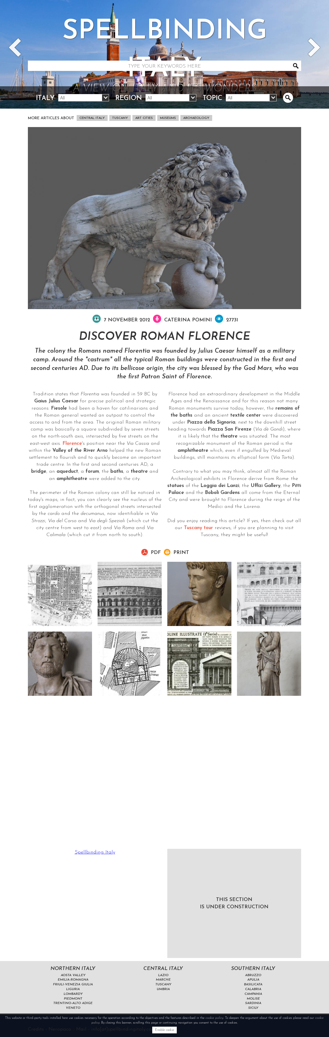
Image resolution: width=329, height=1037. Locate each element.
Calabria (253, 989)
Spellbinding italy (164, 57)
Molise (253, 998)
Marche (163, 979)
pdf (156, 552)
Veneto (73, 1008)
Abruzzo (253, 975)
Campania (253, 994)
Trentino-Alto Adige (73, 1003)
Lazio (163, 975)
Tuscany (120, 118)
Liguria (73, 989)
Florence (72, 443)
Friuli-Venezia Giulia (73, 984)
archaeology (196, 118)
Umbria (163, 989)
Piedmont (73, 998)
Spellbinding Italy (95, 852)
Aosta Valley (73, 975)
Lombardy (73, 994)
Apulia (253, 979)
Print (181, 552)
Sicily (253, 1008)
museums (168, 118)
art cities (144, 118)
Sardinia (253, 1003)
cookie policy (214, 1018)
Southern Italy (253, 968)
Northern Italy (72, 968)
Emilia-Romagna (73, 979)
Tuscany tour (198, 528)
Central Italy (92, 118)
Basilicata (253, 984)
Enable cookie (164, 1030)
